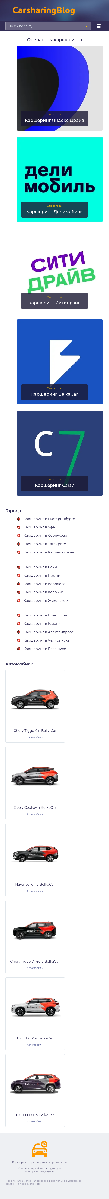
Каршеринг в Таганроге (45, 544)
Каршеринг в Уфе (39, 527)
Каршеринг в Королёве (44, 584)
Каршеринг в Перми (42, 575)
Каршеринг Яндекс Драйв (54, 120)
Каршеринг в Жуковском (46, 601)
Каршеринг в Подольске (45, 615)
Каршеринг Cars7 (54, 485)
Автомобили (35, 737)
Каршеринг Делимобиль (54, 211)
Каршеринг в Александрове (49, 632)
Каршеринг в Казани (42, 624)
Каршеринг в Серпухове (45, 536)
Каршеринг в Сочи (40, 567)
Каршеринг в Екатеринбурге (49, 519)
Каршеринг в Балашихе (45, 649)
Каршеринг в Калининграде (49, 552)
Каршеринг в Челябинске (47, 640)
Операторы (54, 114)
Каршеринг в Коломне (44, 592)
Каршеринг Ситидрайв (54, 302)
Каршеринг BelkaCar (54, 394)
